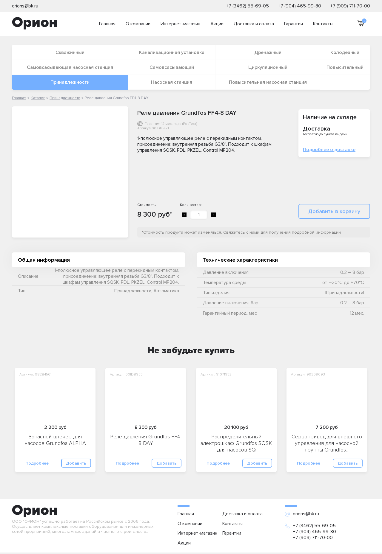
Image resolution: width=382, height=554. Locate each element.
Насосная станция (171, 82)
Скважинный (70, 52)
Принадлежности (70, 82)
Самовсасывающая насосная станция (70, 67)
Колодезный (344, 52)
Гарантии (293, 24)
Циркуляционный (267, 67)
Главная (107, 24)
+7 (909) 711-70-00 (350, 6)
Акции (217, 24)
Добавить (76, 463)
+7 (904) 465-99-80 (299, 6)
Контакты (323, 24)
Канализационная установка (171, 52)
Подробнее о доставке (329, 150)
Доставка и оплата (254, 24)
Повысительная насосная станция (268, 82)
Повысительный (344, 67)
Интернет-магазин (180, 24)
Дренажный (267, 52)
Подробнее (37, 463)
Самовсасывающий (172, 67)
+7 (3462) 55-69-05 (247, 6)
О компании (138, 24)
